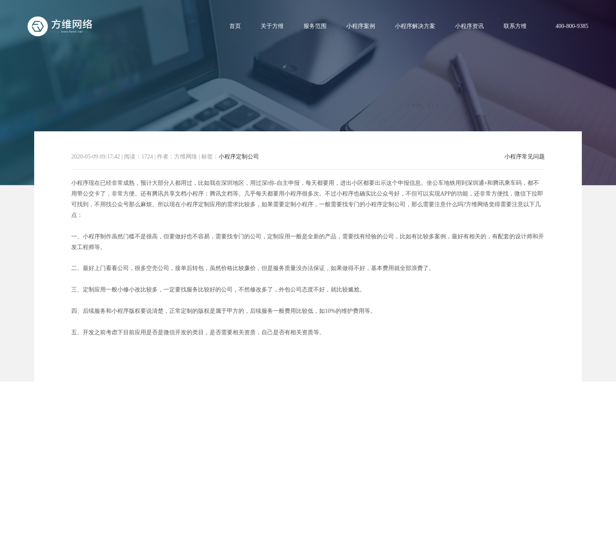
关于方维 (272, 26)
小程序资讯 (469, 26)
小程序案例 (360, 26)
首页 (235, 26)
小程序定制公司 (239, 157)
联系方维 (515, 26)
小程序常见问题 (524, 157)
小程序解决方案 (415, 26)
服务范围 (315, 26)
